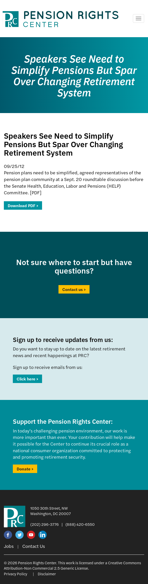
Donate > (25, 469)
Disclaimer (47, 573)
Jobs (9, 546)
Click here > (27, 379)
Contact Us (33, 546)
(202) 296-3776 (44, 524)
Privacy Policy (15, 573)
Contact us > (74, 289)
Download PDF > (23, 205)
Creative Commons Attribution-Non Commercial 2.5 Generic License (72, 565)
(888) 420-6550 (80, 524)
